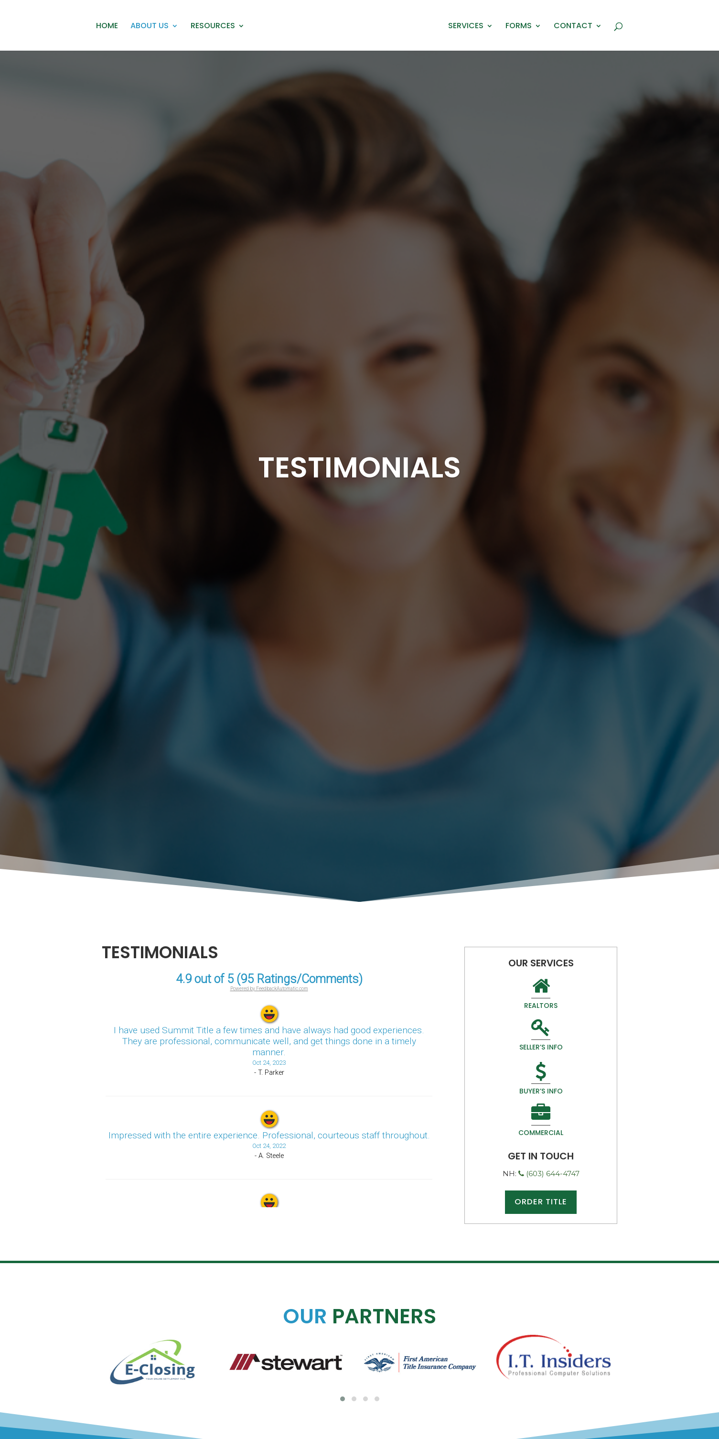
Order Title (541, 1119)
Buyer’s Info (509, 1038)
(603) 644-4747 (548, 1090)
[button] (342, 1399)
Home (107, 26)
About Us (149, 26)
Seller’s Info (572, 994)
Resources (213, 26)
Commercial (572, 1038)
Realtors (509, 994)
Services (465, 26)
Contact (573, 26)
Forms (518, 26)
